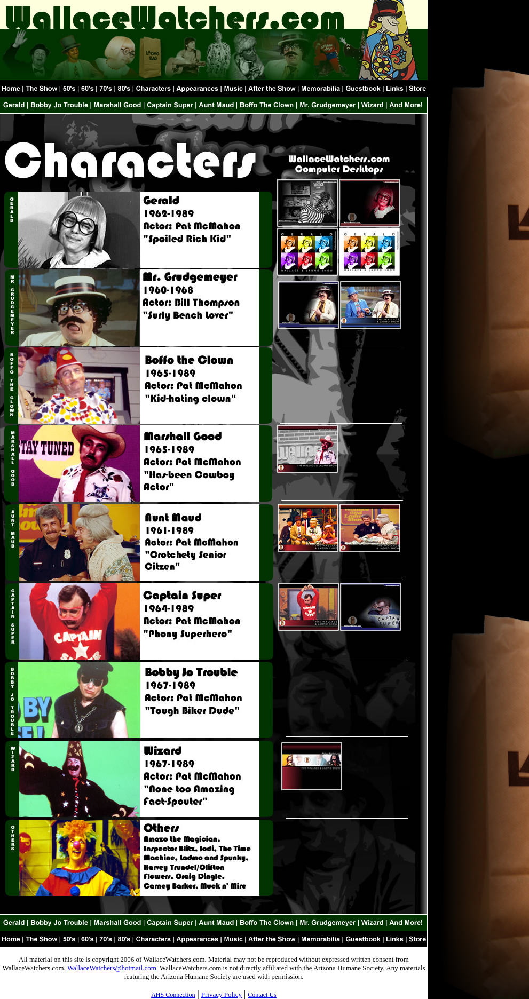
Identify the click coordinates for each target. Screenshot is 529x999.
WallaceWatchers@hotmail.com (111, 968)
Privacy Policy (221, 994)
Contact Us (262, 994)
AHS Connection (173, 994)
